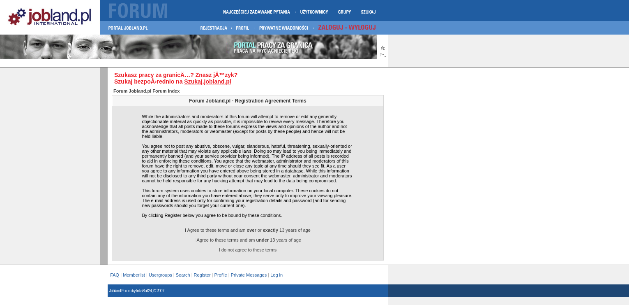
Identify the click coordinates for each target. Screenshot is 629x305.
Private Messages (249, 274)
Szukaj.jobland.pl (207, 81)
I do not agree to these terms (248, 249)
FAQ (114, 274)
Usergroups (160, 274)
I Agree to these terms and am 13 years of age (247, 239)
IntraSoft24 (144, 291)
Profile (220, 274)
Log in (277, 274)
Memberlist (134, 274)
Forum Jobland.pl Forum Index (146, 90)
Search (183, 274)
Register (202, 274)
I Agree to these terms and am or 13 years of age (248, 230)
